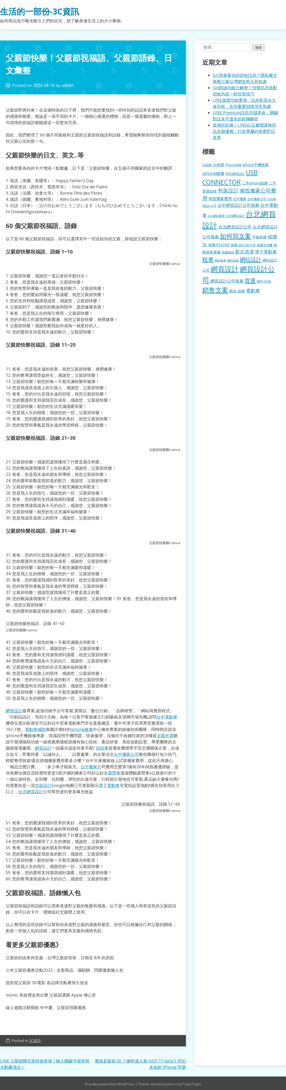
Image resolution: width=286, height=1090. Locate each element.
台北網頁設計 (30, 791)
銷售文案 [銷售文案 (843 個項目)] (215, 289)
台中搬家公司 (126, 754)
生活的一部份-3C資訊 (39, 11)
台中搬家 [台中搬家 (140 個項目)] (239, 198)
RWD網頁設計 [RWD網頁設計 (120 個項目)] (235, 174)
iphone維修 (82, 729)
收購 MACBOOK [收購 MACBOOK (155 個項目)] (243, 245)
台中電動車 (167, 717)
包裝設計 (43, 785)
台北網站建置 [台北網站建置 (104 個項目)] (216, 216)
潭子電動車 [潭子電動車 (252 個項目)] (266, 252)
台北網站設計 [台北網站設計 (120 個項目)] (235, 216)
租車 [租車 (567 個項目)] (208, 259)
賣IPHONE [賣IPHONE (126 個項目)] (264, 281)
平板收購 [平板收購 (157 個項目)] (259, 237)
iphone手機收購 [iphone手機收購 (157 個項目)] (256, 164)
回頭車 (102, 748)
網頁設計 (14, 711)
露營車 (114, 773)
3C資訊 (35, 1040)
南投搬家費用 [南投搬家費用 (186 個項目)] (220, 198)
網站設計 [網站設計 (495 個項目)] (251, 259)
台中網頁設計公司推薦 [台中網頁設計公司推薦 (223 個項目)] (238, 205)
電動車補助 (35, 729)
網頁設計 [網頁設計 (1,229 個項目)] (225, 269)
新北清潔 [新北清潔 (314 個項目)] (244, 251)
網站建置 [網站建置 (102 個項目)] (220, 260)
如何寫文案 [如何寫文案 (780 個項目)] (235, 236)
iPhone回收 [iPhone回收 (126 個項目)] (233, 165)
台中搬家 (89, 767)
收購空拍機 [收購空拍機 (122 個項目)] (264, 245)
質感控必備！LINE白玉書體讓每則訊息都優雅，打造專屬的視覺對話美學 (244, 131)
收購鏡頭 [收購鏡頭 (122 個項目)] (228, 252)
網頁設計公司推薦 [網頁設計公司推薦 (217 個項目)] (227, 281)
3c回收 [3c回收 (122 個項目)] (207, 165)
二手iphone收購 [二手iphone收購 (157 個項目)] (255, 183)
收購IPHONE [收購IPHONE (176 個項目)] (219, 244)
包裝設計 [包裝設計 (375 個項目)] (228, 190)
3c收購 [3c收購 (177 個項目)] (218, 164)
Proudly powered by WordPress (110, 1084)
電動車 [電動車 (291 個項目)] (253, 290)
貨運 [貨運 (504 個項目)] (250, 280)
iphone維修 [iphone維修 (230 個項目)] (213, 173)
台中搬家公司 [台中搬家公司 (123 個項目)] (257, 199)
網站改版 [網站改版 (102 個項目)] (233, 260)
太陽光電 (165, 735)
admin (68, 85)
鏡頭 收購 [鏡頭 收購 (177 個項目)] (237, 291)
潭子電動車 (109, 785)
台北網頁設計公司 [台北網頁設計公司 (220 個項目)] (235, 227)
